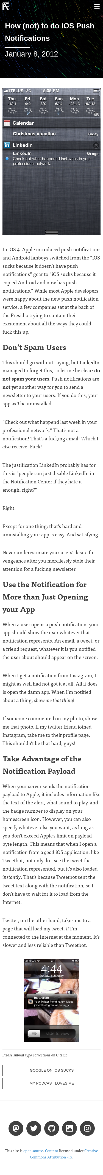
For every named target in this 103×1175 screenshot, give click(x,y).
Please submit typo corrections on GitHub (35, 1055)
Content (51, 1150)
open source (33, 1150)
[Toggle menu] (97, 6)
